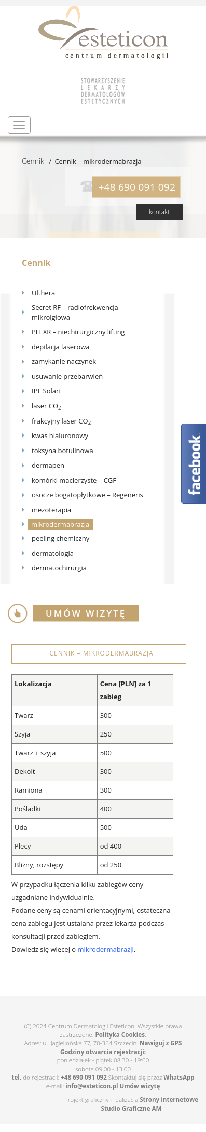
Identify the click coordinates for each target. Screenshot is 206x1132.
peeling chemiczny (60, 538)
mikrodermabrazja (60, 524)
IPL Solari (46, 390)
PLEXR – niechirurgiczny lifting (78, 331)
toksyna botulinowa (62, 450)
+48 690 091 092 (84, 1077)
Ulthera (43, 292)
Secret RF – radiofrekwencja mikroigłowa (75, 312)
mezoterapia (51, 509)
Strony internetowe (169, 1099)
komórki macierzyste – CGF (74, 480)
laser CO (46, 406)
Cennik (33, 161)
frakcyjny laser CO (61, 421)
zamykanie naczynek (64, 361)
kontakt (159, 212)
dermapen (48, 465)
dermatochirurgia (59, 567)
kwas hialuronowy (60, 435)
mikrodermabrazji (106, 949)
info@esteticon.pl (91, 1086)
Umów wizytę (139, 1086)
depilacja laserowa (61, 346)
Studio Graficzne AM (131, 1108)
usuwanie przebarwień (67, 376)
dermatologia (53, 553)
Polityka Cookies (119, 1035)
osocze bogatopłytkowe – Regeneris (87, 494)
